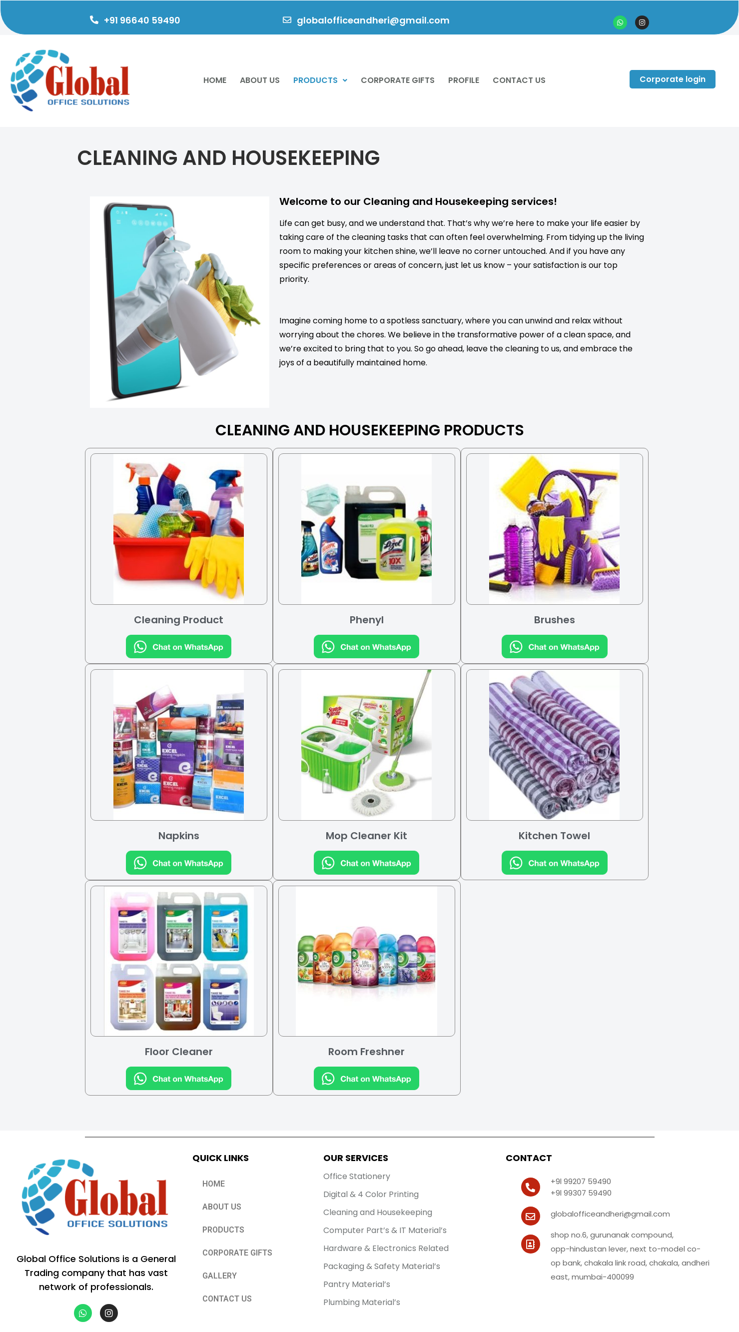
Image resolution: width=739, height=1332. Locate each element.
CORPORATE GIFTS (398, 80)
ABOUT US (221, 1207)
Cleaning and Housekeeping (377, 1212)
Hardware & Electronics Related (386, 1248)
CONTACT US (227, 1299)
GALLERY (219, 1276)
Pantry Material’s (356, 1284)
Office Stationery (356, 1176)
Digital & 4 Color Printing (371, 1194)
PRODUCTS (223, 1230)
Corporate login (673, 79)
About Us (260, 80)
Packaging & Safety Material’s (381, 1266)
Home (214, 80)
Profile (463, 80)
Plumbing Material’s (361, 1302)
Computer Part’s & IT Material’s (385, 1230)
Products (320, 80)
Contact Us (519, 80)
